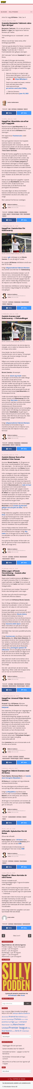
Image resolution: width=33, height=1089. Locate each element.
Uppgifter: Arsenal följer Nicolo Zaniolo (16, 699)
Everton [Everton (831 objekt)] (23, 1019)
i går (9, 257)
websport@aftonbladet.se (21, 1013)
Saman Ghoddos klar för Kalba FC (13, 1049)
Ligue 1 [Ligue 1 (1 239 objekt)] (17, 1022)
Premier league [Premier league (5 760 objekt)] (18, 1027)
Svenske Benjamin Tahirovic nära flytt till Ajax (16, 24)
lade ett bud (26, 485)
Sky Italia (14, 400)
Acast (23, 995)
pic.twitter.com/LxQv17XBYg (16, 88)
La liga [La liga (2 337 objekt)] (11, 1021)
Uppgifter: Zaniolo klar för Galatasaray (13, 229)
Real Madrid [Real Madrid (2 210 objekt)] (7, 1031)
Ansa (3, 515)
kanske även (16, 777)
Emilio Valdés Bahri (13, 102)
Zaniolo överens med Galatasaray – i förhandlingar (15, 317)
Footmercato (17, 136)
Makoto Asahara (12, 204)
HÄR (19, 844)
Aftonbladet (12, 995)
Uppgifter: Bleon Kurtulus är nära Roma (14, 876)
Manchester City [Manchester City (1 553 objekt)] (7, 1025)
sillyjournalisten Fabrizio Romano (18, 268)
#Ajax (17, 79)
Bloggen (4, 12)
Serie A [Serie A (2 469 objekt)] (18, 1030)
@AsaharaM (15, 207)
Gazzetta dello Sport (13, 624)
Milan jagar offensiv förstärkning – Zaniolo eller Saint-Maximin (14, 573)
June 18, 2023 (23, 93)
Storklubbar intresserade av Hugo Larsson (13, 1058)
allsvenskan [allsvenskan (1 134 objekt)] (5, 1017)
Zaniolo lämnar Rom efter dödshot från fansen (13, 458)
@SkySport (23, 79)
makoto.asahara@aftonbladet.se (16, 206)
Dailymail (5, 707)
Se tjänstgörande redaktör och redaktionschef (16, 1083)
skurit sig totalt (15, 376)
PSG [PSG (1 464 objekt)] (29, 1028)
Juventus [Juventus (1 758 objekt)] (5, 1022)
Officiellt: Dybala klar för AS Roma (14, 832)
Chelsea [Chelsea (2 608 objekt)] (17, 1019)
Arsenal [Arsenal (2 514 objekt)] (12, 1016)
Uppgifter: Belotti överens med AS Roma (15, 772)
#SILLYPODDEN (13, 12)
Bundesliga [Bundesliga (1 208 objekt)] (10, 1019)
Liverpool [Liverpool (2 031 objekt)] (23, 1022)
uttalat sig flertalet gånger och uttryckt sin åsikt (14, 506)
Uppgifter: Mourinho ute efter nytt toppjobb (15, 122)
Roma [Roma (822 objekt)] (13, 1031)
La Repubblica (11, 792)
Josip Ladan (11, 917)
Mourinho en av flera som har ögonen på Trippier (16, 1063)
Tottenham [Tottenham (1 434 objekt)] (25, 1031)
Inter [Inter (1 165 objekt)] (26, 1019)
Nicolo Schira (21, 614)
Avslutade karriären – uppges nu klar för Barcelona (15, 1053)
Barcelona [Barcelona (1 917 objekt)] (20, 1016)
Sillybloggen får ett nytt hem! (12, 1046)
